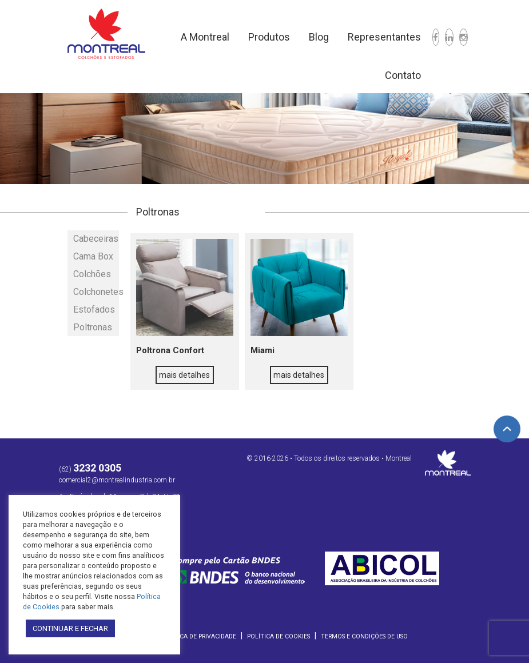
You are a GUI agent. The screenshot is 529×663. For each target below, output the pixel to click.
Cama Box (93, 256)
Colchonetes (96, 291)
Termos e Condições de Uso (364, 636)
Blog (319, 37)
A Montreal (205, 37)
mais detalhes (184, 375)
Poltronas (92, 327)
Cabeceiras (95, 238)
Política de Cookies (278, 636)
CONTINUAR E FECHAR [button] (70, 628)
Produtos (269, 37)
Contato (403, 75)
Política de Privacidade (198, 636)
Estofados (94, 309)
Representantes (384, 37)
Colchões (92, 274)
